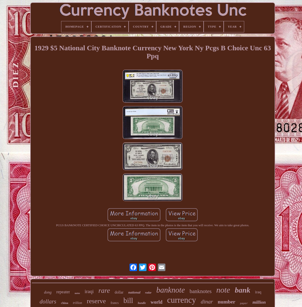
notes (77, 293)
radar (148, 292)
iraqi (89, 291)
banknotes (200, 291)
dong (48, 292)
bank (242, 290)
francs (115, 303)
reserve (96, 301)
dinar (207, 301)
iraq (258, 292)
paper (244, 303)
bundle (142, 303)
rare (104, 290)
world (156, 302)
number (226, 302)
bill (128, 300)
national (134, 292)
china (64, 303)
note (223, 290)
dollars (48, 301)
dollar (119, 292)
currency (181, 300)
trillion (77, 303)
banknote (170, 290)
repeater (63, 292)
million (259, 302)
